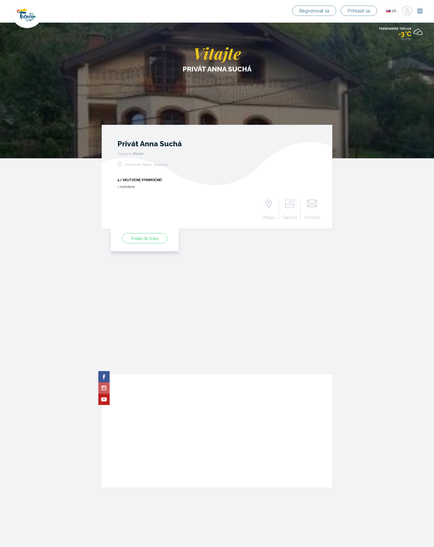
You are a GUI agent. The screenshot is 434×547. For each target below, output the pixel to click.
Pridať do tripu (144, 238)
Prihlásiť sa (359, 11)
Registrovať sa (316, 11)
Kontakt (312, 217)
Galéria (290, 217)
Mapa (269, 217)
